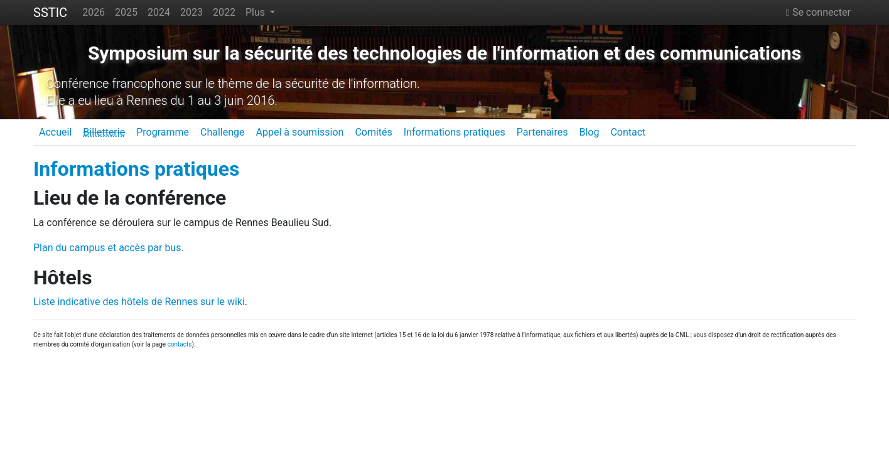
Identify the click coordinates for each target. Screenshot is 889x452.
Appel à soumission (299, 132)
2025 (126, 12)
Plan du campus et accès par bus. (108, 248)
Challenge (222, 132)
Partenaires (542, 132)
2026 (93, 12)
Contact (627, 132)
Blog (589, 132)
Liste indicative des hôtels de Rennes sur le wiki (139, 302)
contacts (180, 344)
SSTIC (50, 12)
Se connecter (818, 12)
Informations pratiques (454, 132)
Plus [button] (256, 12)
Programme (162, 132)
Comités (373, 132)
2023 (191, 12)
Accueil (55, 132)
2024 (159, 12)
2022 (224, 12)
